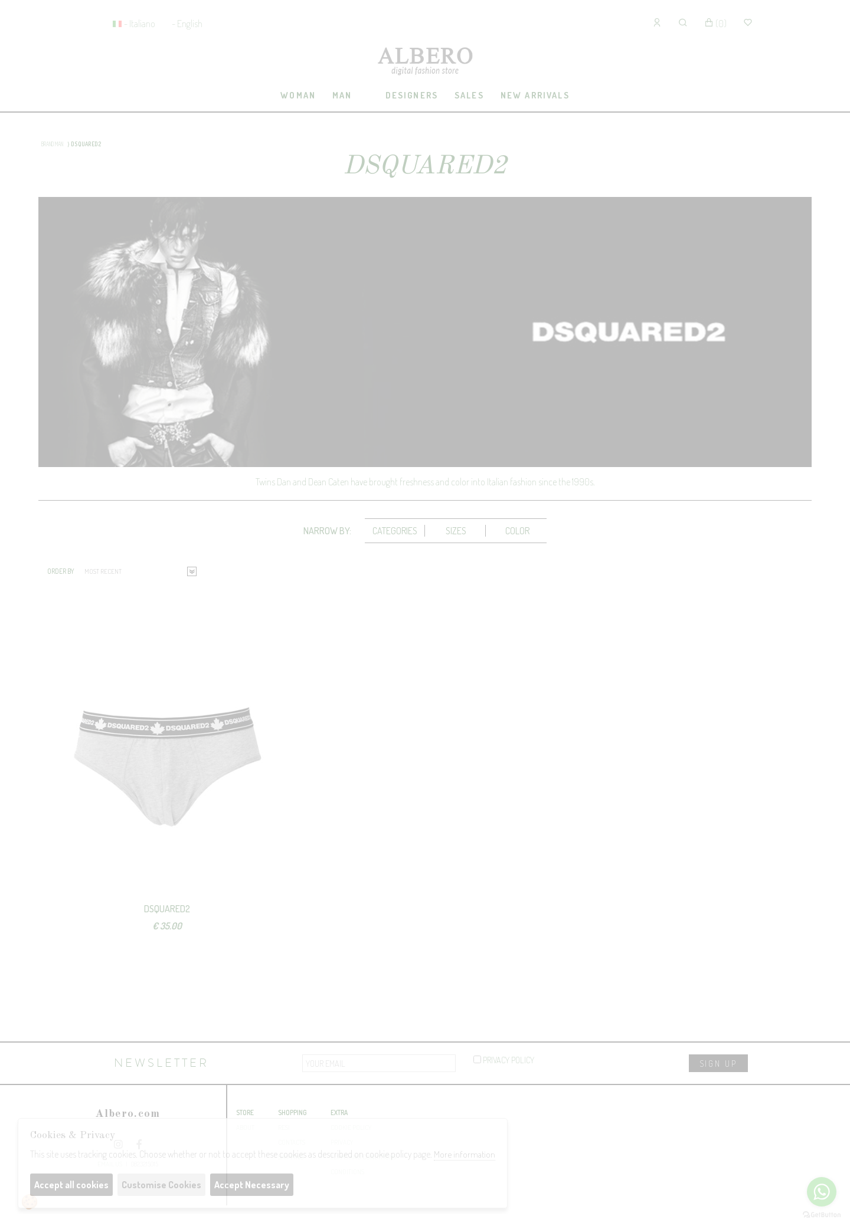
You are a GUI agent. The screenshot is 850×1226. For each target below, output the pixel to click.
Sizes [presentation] (456, 531)
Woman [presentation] (298, 95)
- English (187, 23)
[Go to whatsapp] (821, 1192)
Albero (425, 62)
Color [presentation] (517, 531)
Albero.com (127, 1114)
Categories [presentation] (394, 531)
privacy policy (503, 1059)
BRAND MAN (52, 143)
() (715, 23)
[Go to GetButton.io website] (822, 1214)
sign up (718, 1063)
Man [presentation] (342, 95)
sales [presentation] (469, 95)
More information (464, 1154)
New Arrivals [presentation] (535, 95)
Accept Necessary (251, 1185)
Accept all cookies (71, 1185)
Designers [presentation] (411, 95)
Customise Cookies (161, 1185)
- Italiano (139, 23)
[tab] (298, 96)
